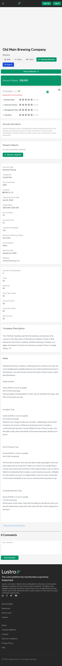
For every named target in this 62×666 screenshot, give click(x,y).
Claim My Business (46, 59)
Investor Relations (9, 630)
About (4, 625)
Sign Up (47, 3)
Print (7, 59)
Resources (6, 608)
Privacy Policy (7, 643)
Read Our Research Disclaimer (14, 525)
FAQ (3, 648)
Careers (5, 617)
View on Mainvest (31, 71)
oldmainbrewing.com (11, 261)
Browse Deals (7, 604)
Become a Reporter (13, 155)
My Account (6, 613)
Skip (36, 100)
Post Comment (9, 558)
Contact (5, 634)
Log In (57, 3)
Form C (8, 65)
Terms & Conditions (9, 639)
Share (18, 59)
